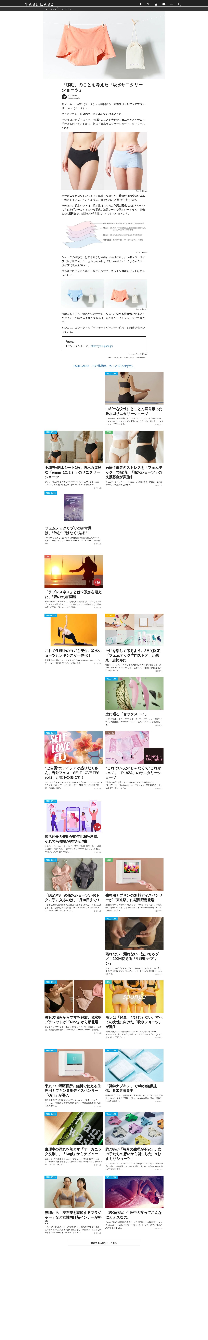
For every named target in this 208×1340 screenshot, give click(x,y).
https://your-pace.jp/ (102, 347)
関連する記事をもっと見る (104, 1244)
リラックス (118, 359)
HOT (110, 359)
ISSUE (108, 434)
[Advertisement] (104, 1300)
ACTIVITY (110, 617)
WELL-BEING (111, 375)
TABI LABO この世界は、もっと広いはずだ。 (104, 367)
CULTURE (110, 734)
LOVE (48, 558)
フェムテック (129, 359)
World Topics (141, 359)
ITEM (108, 983)
